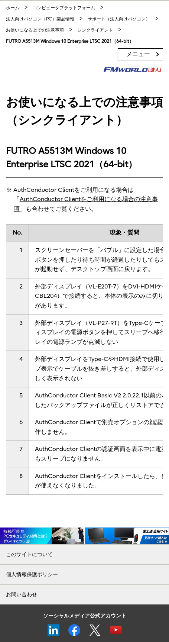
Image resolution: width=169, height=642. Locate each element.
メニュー (138, 54)
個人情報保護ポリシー (32, 574)
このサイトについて (29, 554)
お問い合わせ (21, 594)
